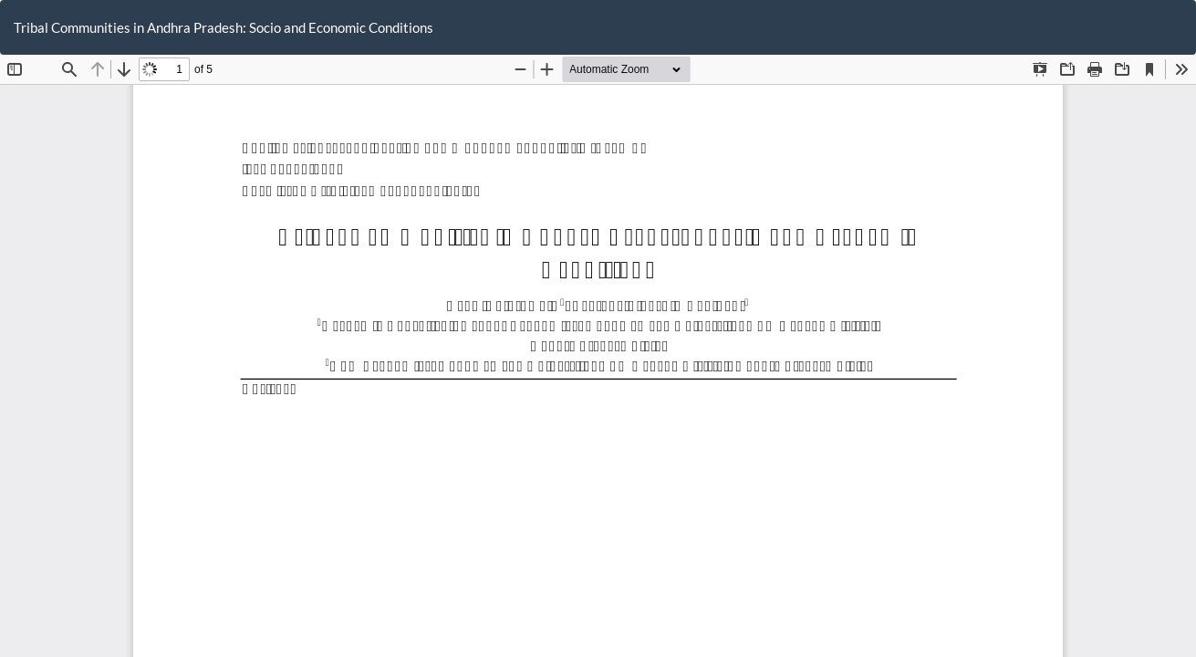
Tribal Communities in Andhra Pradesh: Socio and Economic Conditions (223, 27)
